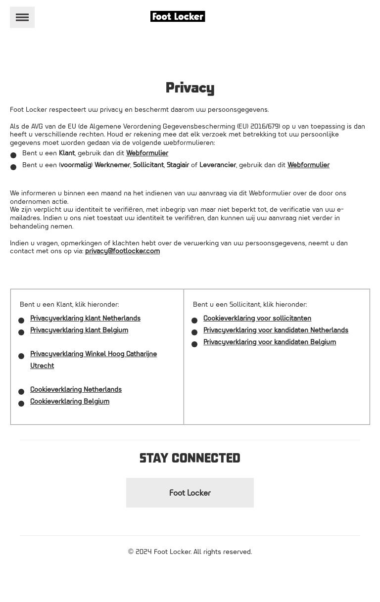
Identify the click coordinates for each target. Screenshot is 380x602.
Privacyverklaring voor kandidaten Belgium (269, 341)
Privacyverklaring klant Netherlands (85, 318)
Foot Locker (190, 493)
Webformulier (147, 152)
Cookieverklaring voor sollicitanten (257, 318)
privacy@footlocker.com (122, 250)
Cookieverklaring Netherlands (76, 389)
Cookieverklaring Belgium (69, 401)
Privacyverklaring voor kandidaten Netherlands (275, 329)
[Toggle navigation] (22, 17)
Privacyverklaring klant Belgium (79, 329)
